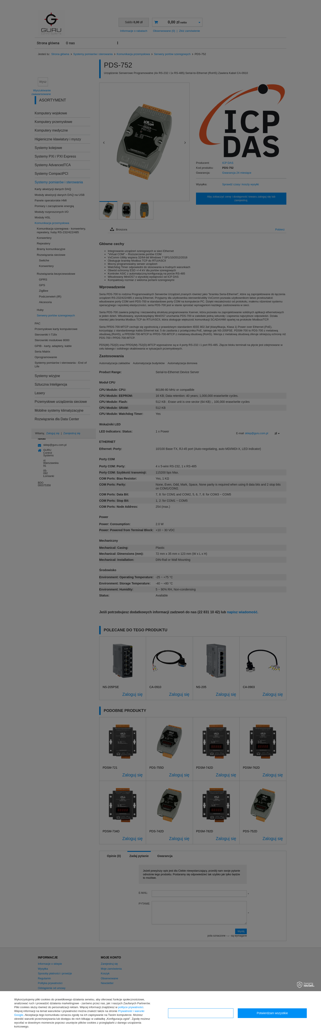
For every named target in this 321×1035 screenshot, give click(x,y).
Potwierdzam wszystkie (272, 1013)
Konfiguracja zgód (201, 1013)
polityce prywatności (130, 1007)
